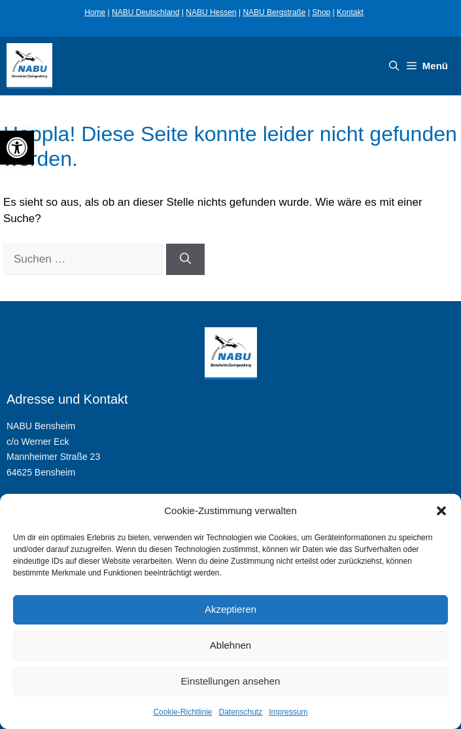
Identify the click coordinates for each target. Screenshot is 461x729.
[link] (17, 148)
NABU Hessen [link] (211, 12)
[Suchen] (185, 259)
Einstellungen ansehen (231, 681)
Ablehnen (230, 645)
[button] (441, 510)
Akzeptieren (230, 609)
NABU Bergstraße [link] (274, 12)
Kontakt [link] (350, 12)
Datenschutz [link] (241, 712)
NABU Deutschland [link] (145, 12)
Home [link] (94, 12)
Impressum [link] (288, 712)
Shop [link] (321, 12)
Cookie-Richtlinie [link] (182, 712)
